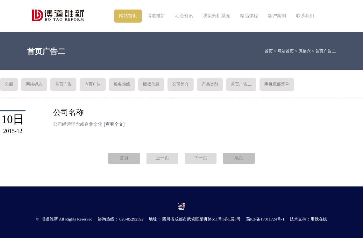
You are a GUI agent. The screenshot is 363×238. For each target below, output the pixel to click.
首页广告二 (325, 51)
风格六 (304, 51)
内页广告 (92, 84)
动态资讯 (184, 15)
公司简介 (180, 84)
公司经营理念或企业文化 (89, 124)
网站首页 (128, 15)
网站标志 (34, 84)
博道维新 (156, 15)
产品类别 (210, 84)
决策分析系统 (216, 15)
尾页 (238, 158)
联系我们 (305, 15)
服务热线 (122, 84)
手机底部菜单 (276, 84)
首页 (269, 51)
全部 (9, 84)
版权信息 (151, 84)
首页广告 (63, 84)
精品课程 (249, 15)
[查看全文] (114, 124)
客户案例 (277, 15)
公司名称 (68, 112)
